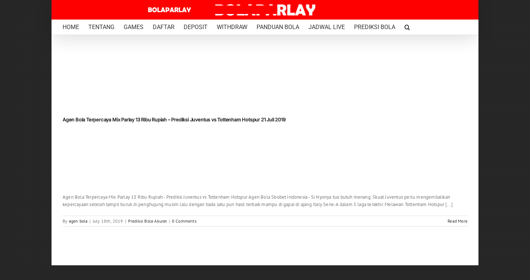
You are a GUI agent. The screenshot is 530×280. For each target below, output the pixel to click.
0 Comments (184, 221)
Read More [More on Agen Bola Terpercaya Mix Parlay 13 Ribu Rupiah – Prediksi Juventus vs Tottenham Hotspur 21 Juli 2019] (457, 221)
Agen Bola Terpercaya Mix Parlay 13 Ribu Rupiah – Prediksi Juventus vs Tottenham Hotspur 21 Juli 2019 (174, 120)
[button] (407, 27)
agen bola (78, 221)
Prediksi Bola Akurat (147, 221)
